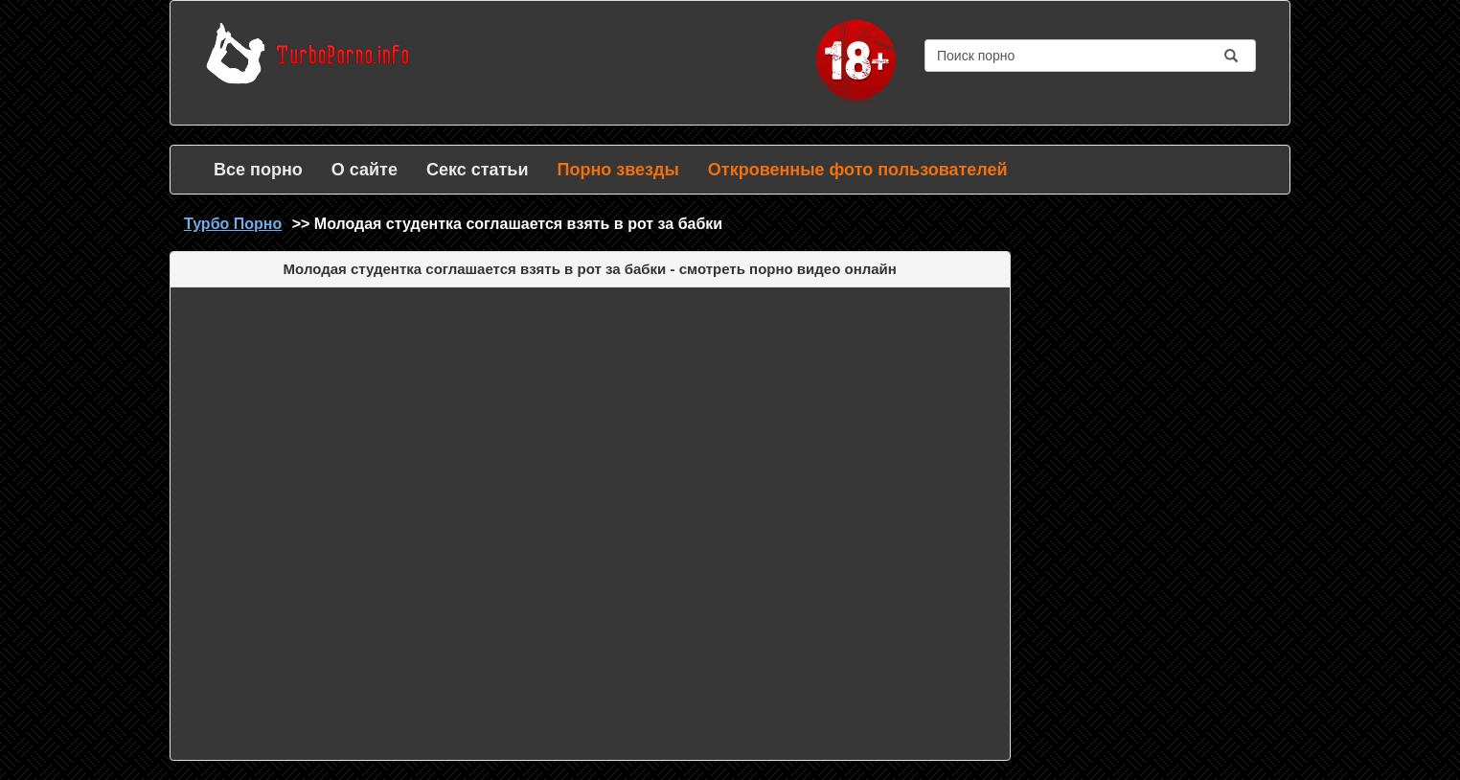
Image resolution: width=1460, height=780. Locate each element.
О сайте (364, 169)
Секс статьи (477, 169)
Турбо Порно (233, 224)
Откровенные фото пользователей (858, 169)
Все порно (258, 169)
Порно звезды (617, 169)
